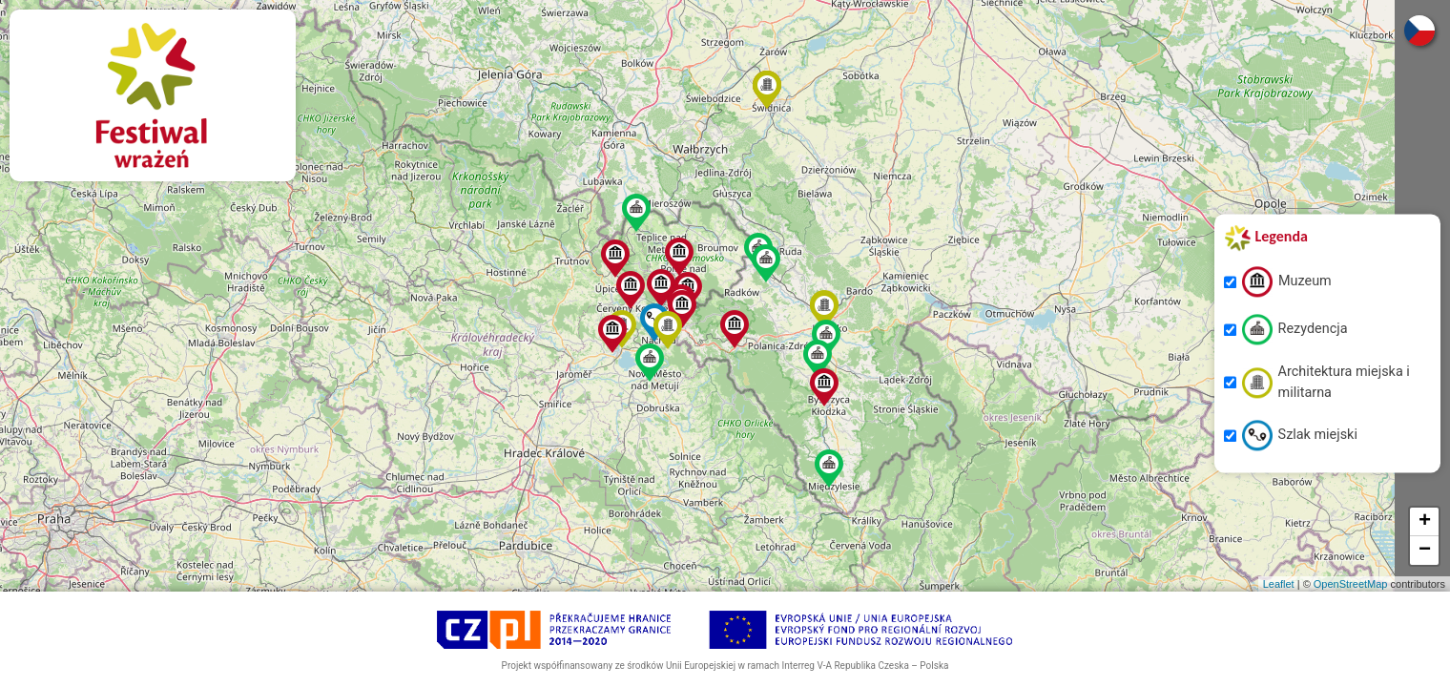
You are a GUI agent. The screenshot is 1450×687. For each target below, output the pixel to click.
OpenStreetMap (1351, 584)
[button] (630, 290)
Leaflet (1279, 584)
